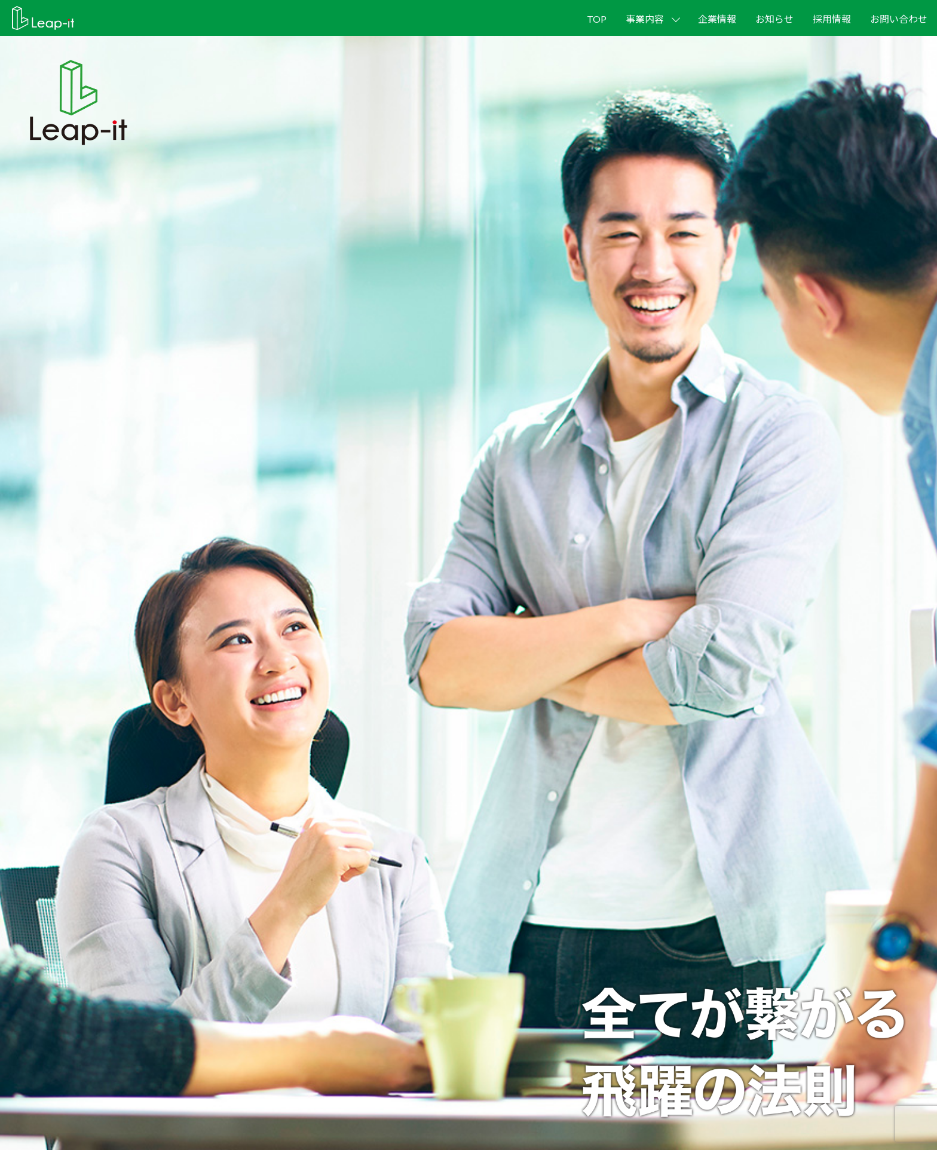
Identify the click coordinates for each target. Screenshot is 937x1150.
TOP (597, 19)
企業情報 (717, 19)
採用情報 (832, 19)
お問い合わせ (898, 19)
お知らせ (774, 19)
